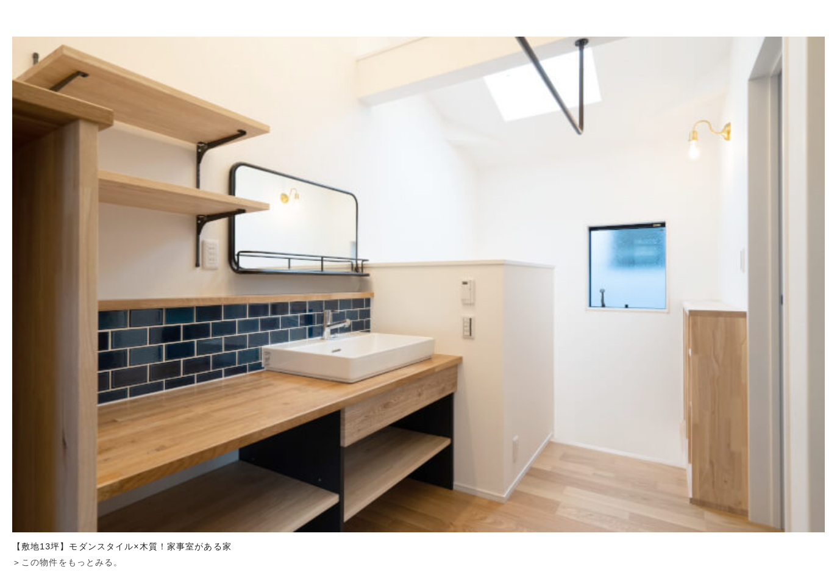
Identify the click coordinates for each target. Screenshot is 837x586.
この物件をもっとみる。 (72, 562)
